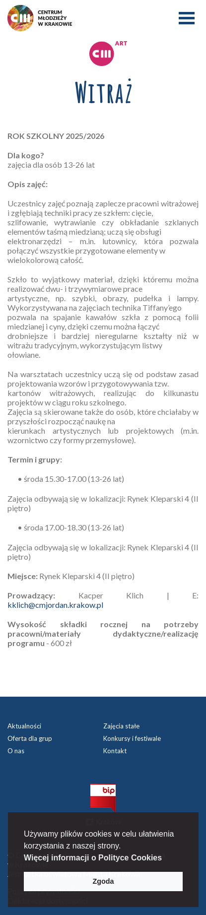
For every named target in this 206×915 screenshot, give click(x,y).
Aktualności (24, 726)
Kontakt (115, 751)
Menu (187, 18)
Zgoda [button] (103, 881)
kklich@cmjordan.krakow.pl (55, 604)
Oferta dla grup (29, 738)
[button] (165, 858)
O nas (15, 751)
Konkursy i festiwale (132, 738)
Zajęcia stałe (121, 726)
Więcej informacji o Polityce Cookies (93, 857)
